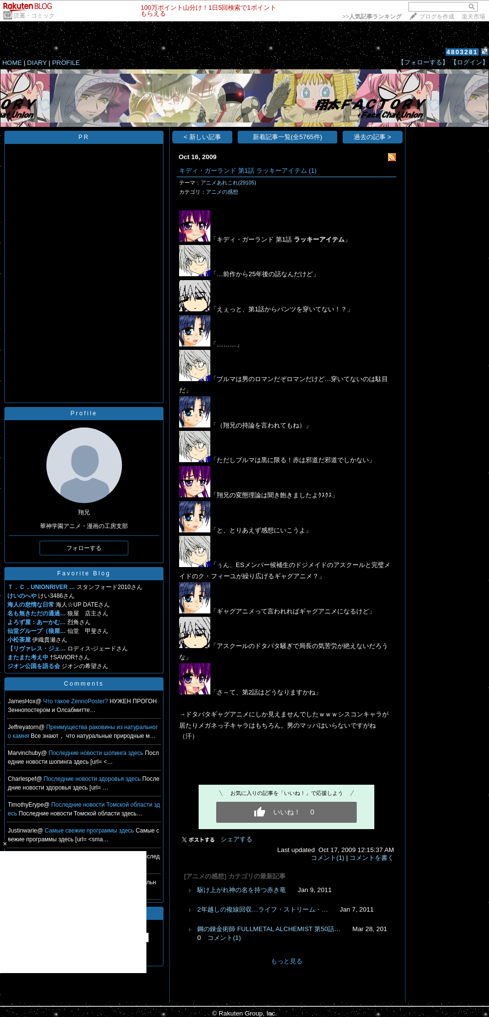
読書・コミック (34, 15)
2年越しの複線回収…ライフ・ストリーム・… (262, 909)
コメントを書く (371, 857)
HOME (12, 62)
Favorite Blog (84, 573)
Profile (83, 413)
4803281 (462, 52)
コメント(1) (327, 857)
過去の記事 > (372, 137)
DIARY (37, 62)
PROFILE (66, 62)
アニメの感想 (222, 192)
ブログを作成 (436, 16)
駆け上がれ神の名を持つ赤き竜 (241, 890)
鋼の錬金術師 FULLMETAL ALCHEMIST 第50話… (269, 929)
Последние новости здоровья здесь (93, 778)
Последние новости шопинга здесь (97, 753)
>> (372, 16)
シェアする (236, 839)
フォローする (84, 548)
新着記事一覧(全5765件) (288, 137)
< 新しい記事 (202, 137)
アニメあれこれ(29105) (228, 182)
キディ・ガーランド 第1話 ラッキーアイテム (243, 170)
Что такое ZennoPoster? (76, 701)
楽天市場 (473, 16)
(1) (312, 170)
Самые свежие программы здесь (90, 830)
